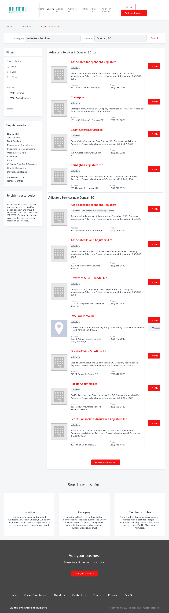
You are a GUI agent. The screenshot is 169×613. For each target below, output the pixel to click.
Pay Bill (94, 10)
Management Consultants (20, 145)
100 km (14, 77)
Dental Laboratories (17, 171)
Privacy (112, 594)
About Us (59, 10)
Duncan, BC (27, 26)
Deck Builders (14, 141)
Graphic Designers (16, 168)
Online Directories (35, 594)
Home (41, 8)
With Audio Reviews (20, 98)
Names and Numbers (34, 607)
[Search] (154, 38)
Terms (97, 594)
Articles (86, 8)
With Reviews (17, 92)
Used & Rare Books (16, 152)
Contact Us (72, 10)
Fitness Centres (15, 180)
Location (88, 38)
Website (155, 327)
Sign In (128, 7)
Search (50, 8)
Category (19, 38)
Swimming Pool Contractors (21, 148)
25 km (13, 66)
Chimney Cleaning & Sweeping (22, 164)
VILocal (8, 26)
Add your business (106, 10)
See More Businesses (106, 462)
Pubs (9, 160)
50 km (13, 71)
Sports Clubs (13, 137)
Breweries (12, 156)
